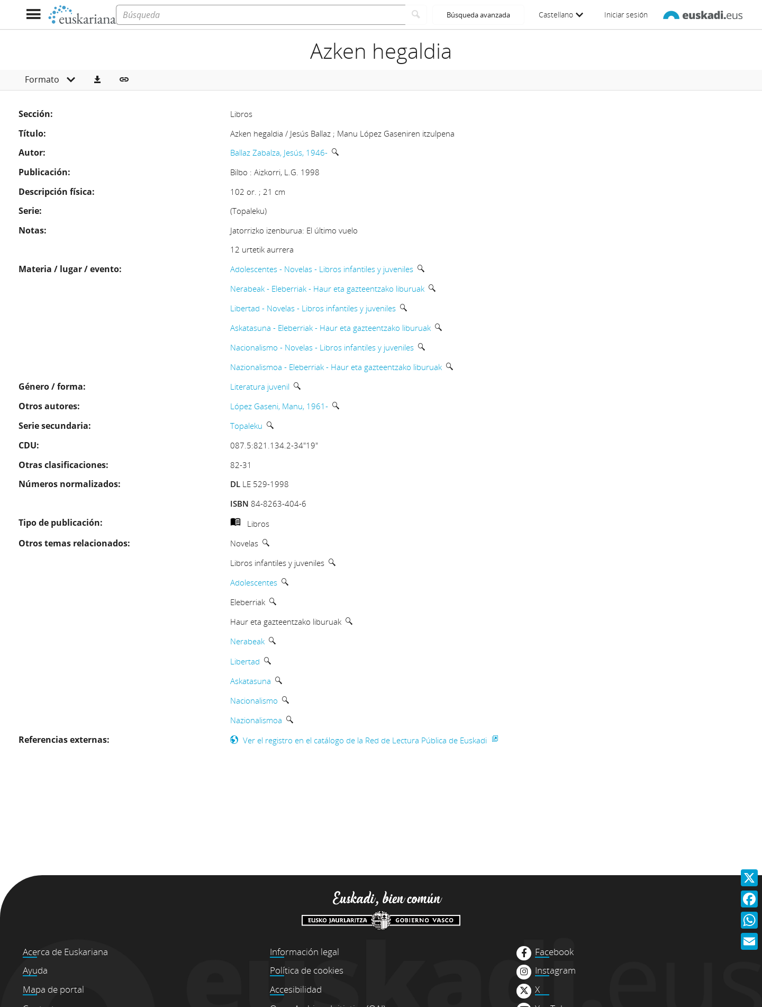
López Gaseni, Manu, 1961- (279, 406)
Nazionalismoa (256, 720)
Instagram (555, 970)
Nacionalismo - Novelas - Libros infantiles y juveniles (322, 347)
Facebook (554, 952)
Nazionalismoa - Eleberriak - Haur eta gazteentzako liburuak (336, 367)
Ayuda (35, 970)
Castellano (561, 15)
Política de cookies (306, 970)
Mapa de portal (53, 989)
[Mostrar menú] (33, 14)
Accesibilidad (296, 989)
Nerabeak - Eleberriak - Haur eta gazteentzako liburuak (327, 288)
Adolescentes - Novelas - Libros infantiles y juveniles (321, 269)
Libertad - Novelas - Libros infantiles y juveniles (313, 308)
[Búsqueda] (260, 15)
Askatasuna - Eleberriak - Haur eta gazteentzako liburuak (330, 327)
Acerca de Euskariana (65, 952)
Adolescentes (253, 582)
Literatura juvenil (259, 386)
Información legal (304, 952)
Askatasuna (250, 681)
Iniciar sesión (626, 15)
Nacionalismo (254, 700)
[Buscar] (416, 15)
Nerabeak (247, 641)
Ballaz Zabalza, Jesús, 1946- (279, 152)
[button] (97, 80)
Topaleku (246, 425)
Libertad (245, 661)
